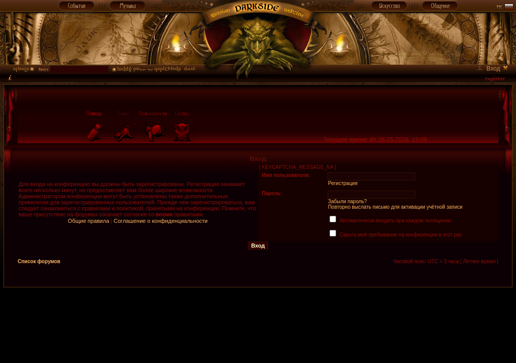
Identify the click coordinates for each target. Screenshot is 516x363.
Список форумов (39, 261)
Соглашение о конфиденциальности (161, 221)
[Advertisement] (258, 310)
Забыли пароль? (347, 201)
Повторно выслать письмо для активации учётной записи (395, 207)
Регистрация (342, 183)
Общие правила (88, 221)
